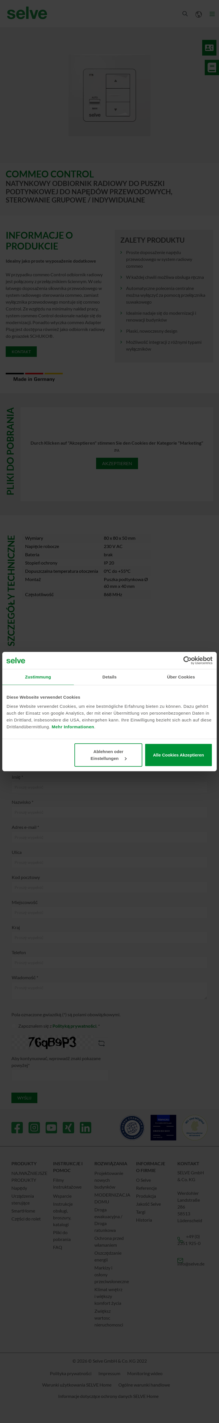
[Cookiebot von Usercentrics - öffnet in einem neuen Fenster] (187, 660)
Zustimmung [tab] (38, 676)
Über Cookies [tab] (181, 676)
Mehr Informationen (73, 726)
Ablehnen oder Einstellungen (109, 754)
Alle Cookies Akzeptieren (178, 754)
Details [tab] (109, 676)
